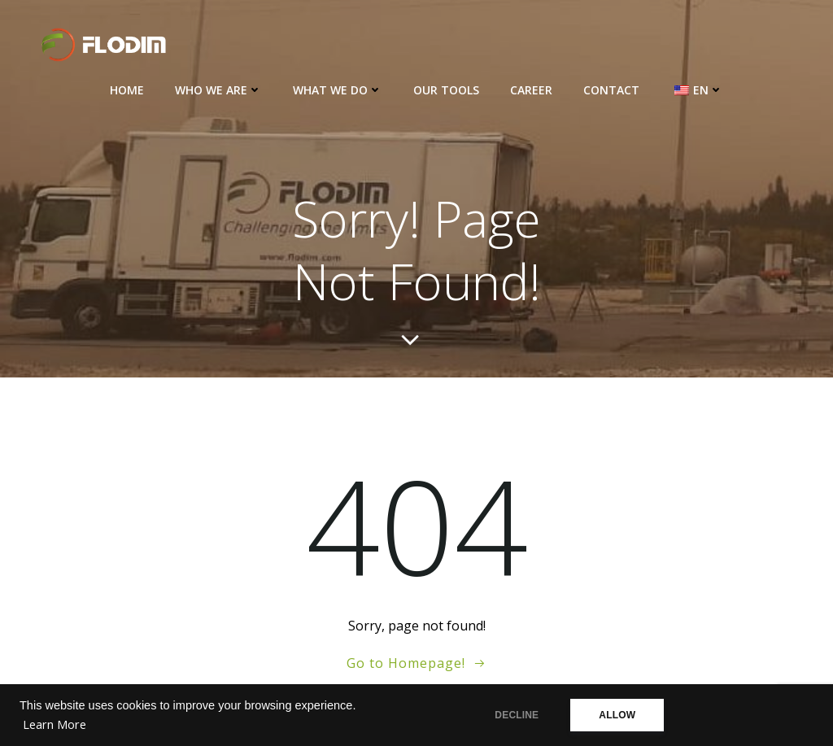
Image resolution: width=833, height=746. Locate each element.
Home (127, 90)
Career (531, 90)
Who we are (218, 90)
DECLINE (517, 715)
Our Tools (446, 90)
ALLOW (617, 715)
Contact (611, 90)
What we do (337, 90)
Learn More (54, 724)
